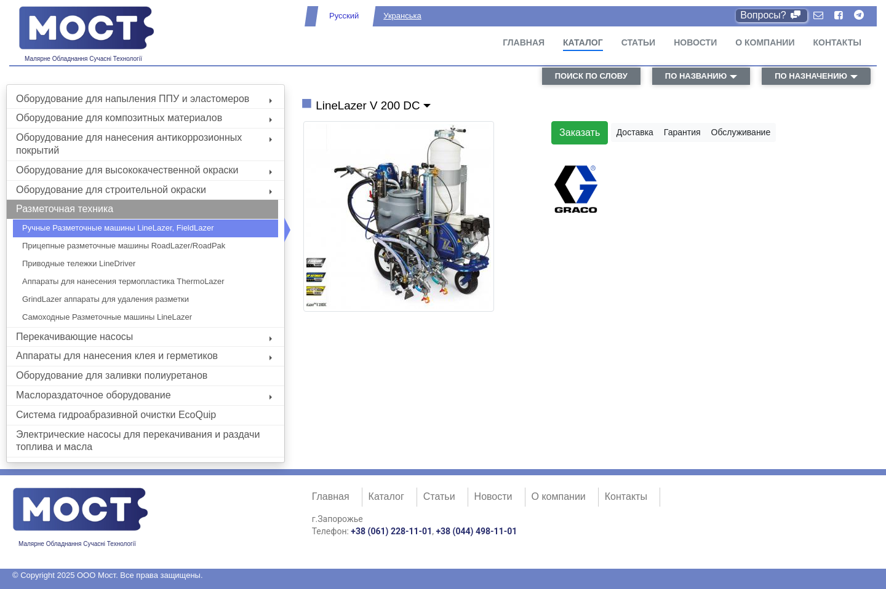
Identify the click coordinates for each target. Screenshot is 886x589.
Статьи (638, 42)
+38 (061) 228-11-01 (391, 531)
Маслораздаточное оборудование (144, 395)
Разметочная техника (64, 209)
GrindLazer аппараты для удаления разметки (105, 299)
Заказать (579, 132)
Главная (524, 42)
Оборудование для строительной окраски (144, 189)
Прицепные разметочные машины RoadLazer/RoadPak (123, 245)
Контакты (837, 42)
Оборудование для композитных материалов (144, 118)
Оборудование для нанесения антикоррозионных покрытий (144, 144)
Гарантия (682, 132)
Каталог (583, 42)
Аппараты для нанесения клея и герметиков (144, 355)
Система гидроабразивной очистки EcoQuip (116, 414)
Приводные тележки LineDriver (78, 263)
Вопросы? (771, 15)
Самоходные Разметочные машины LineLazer (107, 317)
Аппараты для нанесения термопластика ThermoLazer (123, 281)
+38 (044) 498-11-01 (476, 531)
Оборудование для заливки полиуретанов (111, 375)
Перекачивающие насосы (144, 336)
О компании (764, 42)
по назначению (811, 76)
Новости (695, 42)
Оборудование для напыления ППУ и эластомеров (144, 98)
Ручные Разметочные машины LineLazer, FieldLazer (118, 227)
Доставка (635, 132)
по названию (696, 76)
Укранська (402, 15)
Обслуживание (741, 132)
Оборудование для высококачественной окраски (144, 170)
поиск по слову (591, 76)
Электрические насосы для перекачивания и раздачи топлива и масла (138, 441)
